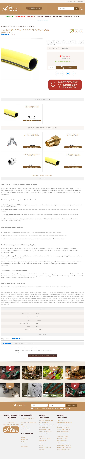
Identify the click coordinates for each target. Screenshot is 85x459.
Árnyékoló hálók (44, 427)
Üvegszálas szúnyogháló (46, 420)
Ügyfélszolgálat (42, 20)
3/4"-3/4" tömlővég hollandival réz (73, 135)
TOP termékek (31, 16)
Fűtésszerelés (68, 16)
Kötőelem (40, 16)
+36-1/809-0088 (11, 422)
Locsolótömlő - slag (45, 447)
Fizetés (23, 424)
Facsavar (41, 436)
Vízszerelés (48, 16)
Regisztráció (24, 439)
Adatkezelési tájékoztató (28, 422)
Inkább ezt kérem (34, 120)
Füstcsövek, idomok (62, 431)
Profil (71, 1)
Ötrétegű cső (61, 420)
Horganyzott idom (62, 425)
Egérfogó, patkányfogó (64, 447)
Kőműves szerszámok (63, 443)
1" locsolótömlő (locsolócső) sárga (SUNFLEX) (73, 155)
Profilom (23, 441)
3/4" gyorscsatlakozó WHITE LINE (32, 155)
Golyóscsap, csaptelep (63, 429)
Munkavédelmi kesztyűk (64, 445)
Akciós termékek (20, 16)
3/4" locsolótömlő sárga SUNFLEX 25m (32, 107)
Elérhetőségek (25, 429)
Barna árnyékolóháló (45, 429)
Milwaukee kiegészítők (63, 434)
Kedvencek (80, 1)
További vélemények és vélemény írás (42, 356)
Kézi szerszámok (62, 440)
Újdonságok (9, 16)
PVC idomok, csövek (62, 438)
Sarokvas (42, 443)
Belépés (64, 1)
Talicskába (68, 67)
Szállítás (24, 426)
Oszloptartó (43, 440)
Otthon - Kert (57, 16)
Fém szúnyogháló (44, 422)
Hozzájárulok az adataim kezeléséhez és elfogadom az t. (52, 408)
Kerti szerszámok (44, 434)
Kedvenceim (24, 446)
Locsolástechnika (19, 26)
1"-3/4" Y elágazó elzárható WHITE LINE (31, 135)
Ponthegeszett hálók (63, 449)
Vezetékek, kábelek (62, 436)
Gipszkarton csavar (44, 438)
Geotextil (42, 449)
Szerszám (76, 16)
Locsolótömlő (31, 26)
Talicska (23, 444)
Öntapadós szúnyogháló (46, 425)
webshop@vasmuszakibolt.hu (11, 424)
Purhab (41, 445)
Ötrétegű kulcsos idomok (64, 422)
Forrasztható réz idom (63, 427)
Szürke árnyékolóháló (45, 431)
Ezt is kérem (34, 147)
